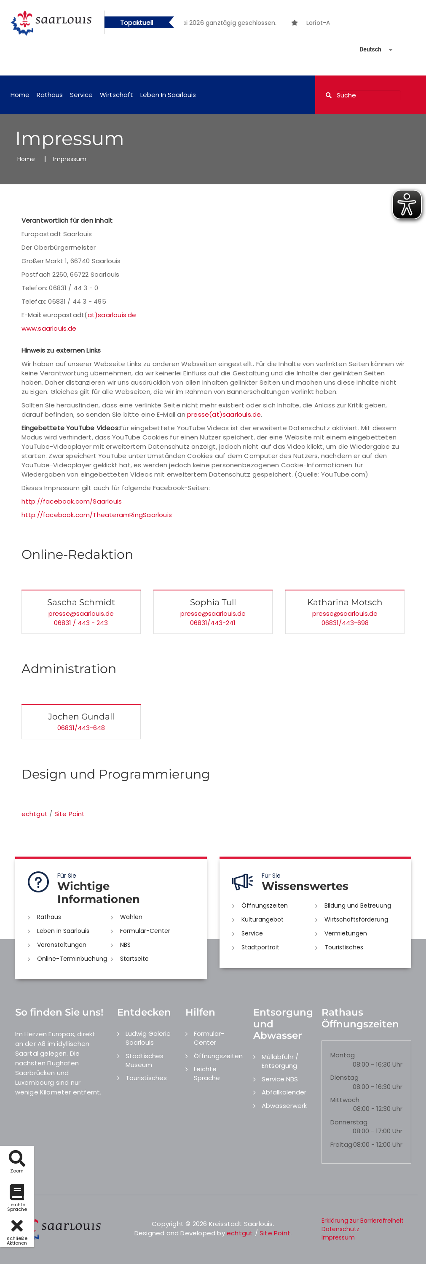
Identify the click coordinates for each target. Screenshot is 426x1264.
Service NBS (280, 1079)
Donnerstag (348, 1122)
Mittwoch (344, 1099)
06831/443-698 (345, 622)
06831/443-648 (81, 727)
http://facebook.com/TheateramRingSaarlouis (96, 514)
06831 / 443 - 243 (81, 622)
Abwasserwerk (284, 1105)
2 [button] (257, 24)
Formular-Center (145, 931)
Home (20, 94)
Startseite (134, 958)
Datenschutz (340, 1229)
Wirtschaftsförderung (356, 919)
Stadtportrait (260, 947)
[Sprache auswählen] (366, 49)
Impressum (338, 1237)
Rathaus (50, 94)
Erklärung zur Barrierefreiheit (363, 1220)
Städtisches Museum (144, 1060)
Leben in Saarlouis (168, 94)
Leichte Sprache (207, 1073)
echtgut (34, 813)
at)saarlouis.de (112, 314)
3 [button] (269, 24)
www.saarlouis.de (49, 328)
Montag (342, 1055)
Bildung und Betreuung (357, 905)
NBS (125, 945)
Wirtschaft (116, 94)
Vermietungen (345, 933)
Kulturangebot (262, 919)
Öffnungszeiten (264, 905)
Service (81, 94)
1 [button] (244, 24)
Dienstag (344, 1077)
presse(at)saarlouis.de (224, 414)
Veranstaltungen (61, 945)
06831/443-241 (213, 622)
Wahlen (131, 917)
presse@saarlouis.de (81, 613)
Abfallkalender (284, 1092)
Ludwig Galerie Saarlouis (148, 1038)
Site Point (69, 813)
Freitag (341, 1144)
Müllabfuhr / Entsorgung (280, 1061)
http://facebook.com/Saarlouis (71, 501)
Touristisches (343, 947)
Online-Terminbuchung (72, 958)
